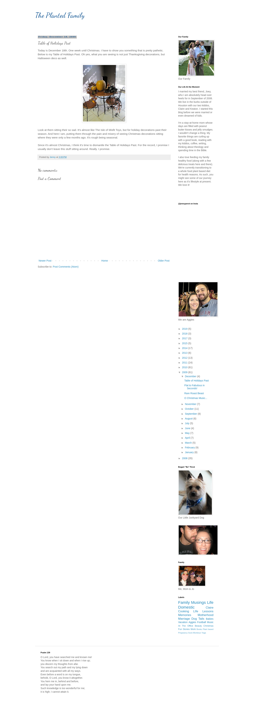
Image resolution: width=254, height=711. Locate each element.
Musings (198, 602)
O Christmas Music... (195, 398)
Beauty (198, 626)
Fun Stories (184, 629)
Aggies (192, 622)
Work (193, 629)
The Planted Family (60, 15)
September (191, 413)
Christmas (208, 626)
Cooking (183, 611)
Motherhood (205, 615)
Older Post (164, 260)
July (187, 423)
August (189, 418)
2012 (185, 357)
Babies (209, 618)
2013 (185, 352)
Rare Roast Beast (194, 393)
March (188, 442)
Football (201, 622)
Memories (184, 615)
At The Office (185, 626)
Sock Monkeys (194, 633)
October (189, 408)
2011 (185, 362)
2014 (185, 348)
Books (199, 629)
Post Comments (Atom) (65, 266)
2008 (185, 458)
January (189, 452)
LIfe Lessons (203, 611)
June (188, 428)
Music (210, 622)
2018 (185, 333)
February (190, 447)
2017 (185, 338)
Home (104, 260)
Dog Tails (197, 618)
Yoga (203, 633)
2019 (185, 328)
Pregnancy (183, 633)
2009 (185, 372)
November (191, 404)
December (191, 376)
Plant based (208, 629)
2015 (185, 343)
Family (184, 602)
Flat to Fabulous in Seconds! (194, 387)
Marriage (184, 618)
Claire (209, 607)
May (187, 433)
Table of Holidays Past (196, 380)
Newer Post (45, 260)
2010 (185, 367)
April (187, 437)
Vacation (183, 622)
